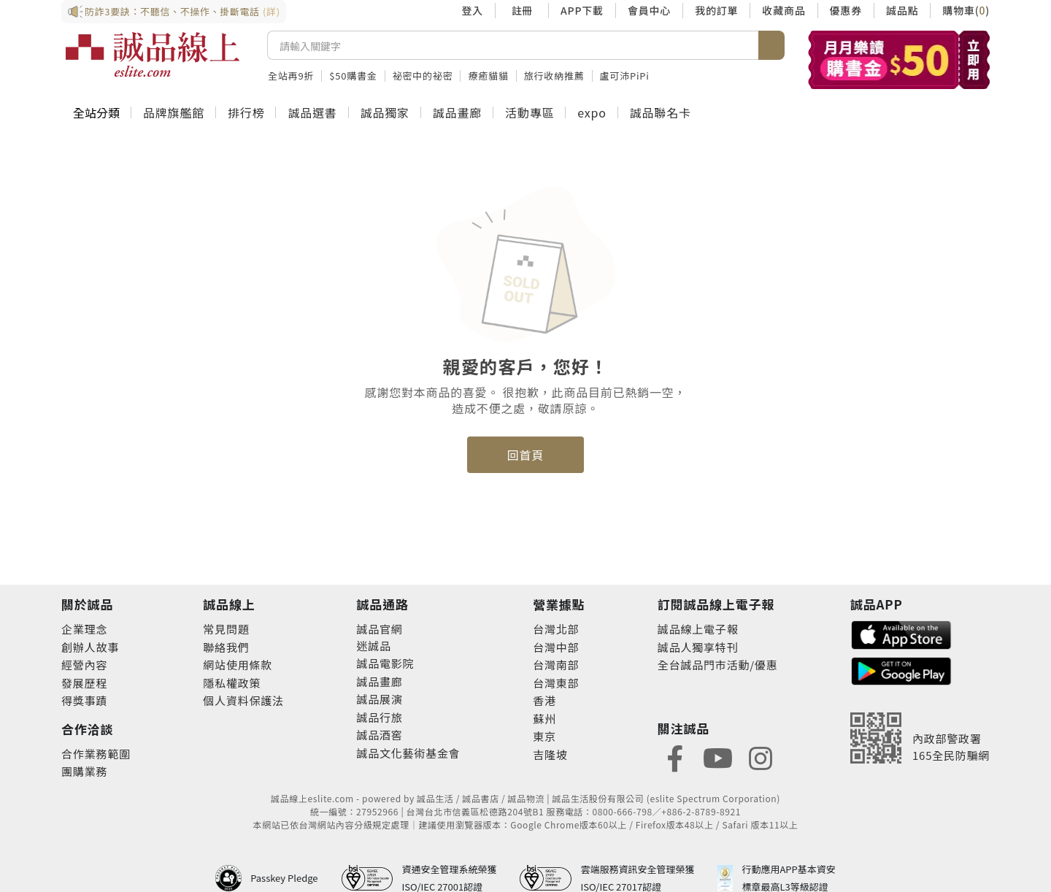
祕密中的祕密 (423, 75)
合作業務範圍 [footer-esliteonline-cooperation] (96, 753)
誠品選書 (312, 112)
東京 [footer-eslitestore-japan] (544, 736)
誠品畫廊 (457, 112)
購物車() (966, 10)
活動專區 (529, 112)
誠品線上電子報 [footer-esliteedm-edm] (698, 629)
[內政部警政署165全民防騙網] (920, 738)
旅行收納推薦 (554, 75)
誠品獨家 (385, 112)
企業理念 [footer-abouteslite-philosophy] (84, 629)
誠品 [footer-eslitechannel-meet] (379, 645)
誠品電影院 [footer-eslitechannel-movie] (385, 663)
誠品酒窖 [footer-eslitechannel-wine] (379, 734)
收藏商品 (783, 10)
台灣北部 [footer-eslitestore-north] (556, 629)
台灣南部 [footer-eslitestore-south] (556, 664)
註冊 (522, 10)
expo (591, 112)
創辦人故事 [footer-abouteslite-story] (90, 647)
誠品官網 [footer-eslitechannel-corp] (379, 629)
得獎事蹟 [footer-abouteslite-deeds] (84, 700)
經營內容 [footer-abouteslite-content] (84, 664)
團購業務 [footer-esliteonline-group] (84, 771)
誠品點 (902, 10)
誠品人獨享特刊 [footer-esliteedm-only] (698, 647)
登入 (472, 10)
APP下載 (582, 10)
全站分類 (96, 112)
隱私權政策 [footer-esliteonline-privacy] (232, 683)
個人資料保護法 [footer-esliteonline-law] (243, 700)
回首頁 (525, 455)
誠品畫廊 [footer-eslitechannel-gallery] (379, 681)
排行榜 (246, 112)
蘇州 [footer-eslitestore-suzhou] (544, 718)
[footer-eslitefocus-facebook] (675, 756)
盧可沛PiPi (625, 75)
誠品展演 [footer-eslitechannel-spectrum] (379, 699)
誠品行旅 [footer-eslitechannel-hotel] (379, 717)
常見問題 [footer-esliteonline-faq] (226, 629)
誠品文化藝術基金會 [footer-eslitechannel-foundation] (408, 753)
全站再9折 (291, 75)
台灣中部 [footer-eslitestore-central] (556, 647)
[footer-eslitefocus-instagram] (760, 756)
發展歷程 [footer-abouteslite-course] (84, 683)
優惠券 (846, 10)
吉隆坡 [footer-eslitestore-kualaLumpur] (550, 754)
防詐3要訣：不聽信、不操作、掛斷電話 (173, 11)
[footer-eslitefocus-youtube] (717, 756)
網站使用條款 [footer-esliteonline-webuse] (237, 664)
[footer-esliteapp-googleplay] (901, 669)
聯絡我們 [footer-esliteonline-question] (226, 647)
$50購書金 (353, 75)
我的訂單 (716, 10)
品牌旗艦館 (173, 112)
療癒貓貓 (488, 75)
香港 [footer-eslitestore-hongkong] (544, 700)
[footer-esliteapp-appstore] (901, 633)
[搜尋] (513, 45)
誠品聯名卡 (660, 112)
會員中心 (649, 10)
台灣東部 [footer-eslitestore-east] (556, 683)
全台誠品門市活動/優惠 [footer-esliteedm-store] (718, 664)
